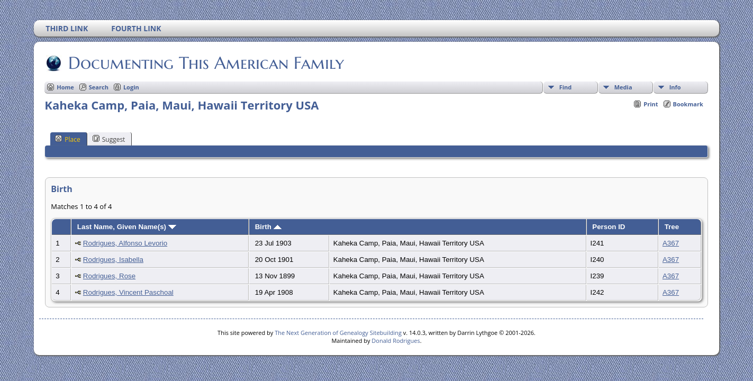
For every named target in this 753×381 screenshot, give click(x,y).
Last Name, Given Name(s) (126, 227)
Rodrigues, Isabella (113, 260)
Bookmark (688, 104)
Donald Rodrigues (395, 340)
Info (675, 87)
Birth (268, 227)
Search (98, 87)
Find (565, 87)
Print (650, 104)
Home (65, 87)
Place (67, 139)
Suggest (109, 139)
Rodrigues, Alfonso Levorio (125, 243)
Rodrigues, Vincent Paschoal (128, 292)
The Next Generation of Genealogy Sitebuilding (338, 333)
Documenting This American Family (205, 63)
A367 (671, 243)
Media (623, 87)
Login (131, 87)
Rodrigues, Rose (109, 276)
